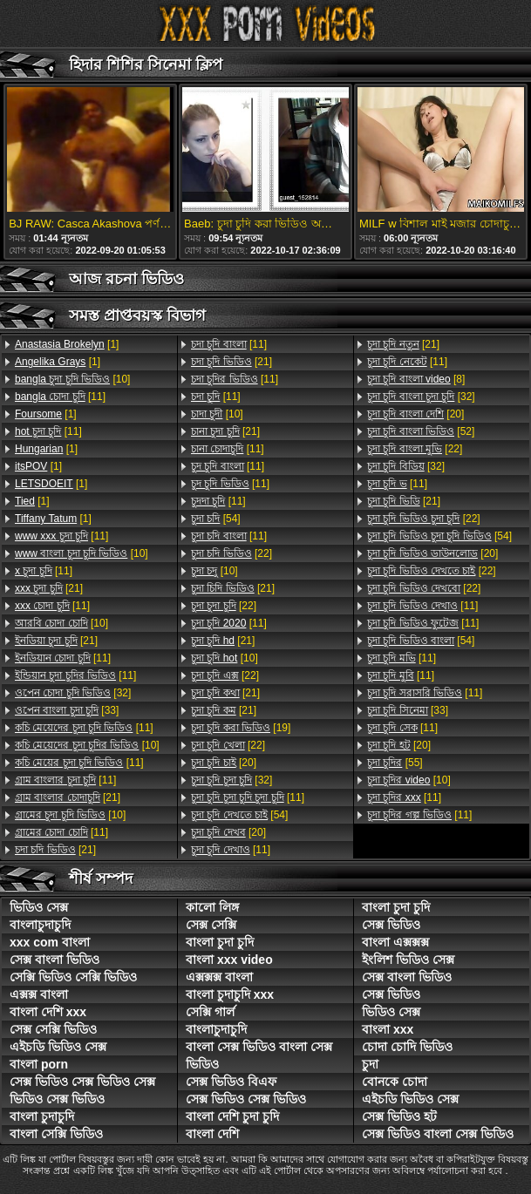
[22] (231, 553)
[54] (216, 518)
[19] (240, 728)
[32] (73, 693)
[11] (60, 396)
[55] (395, 762)
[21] (49, 588)
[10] (72, 379)
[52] (420, 431)
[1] (67, 344)
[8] (416, 379)
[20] (223, 762)
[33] (67, 710)
